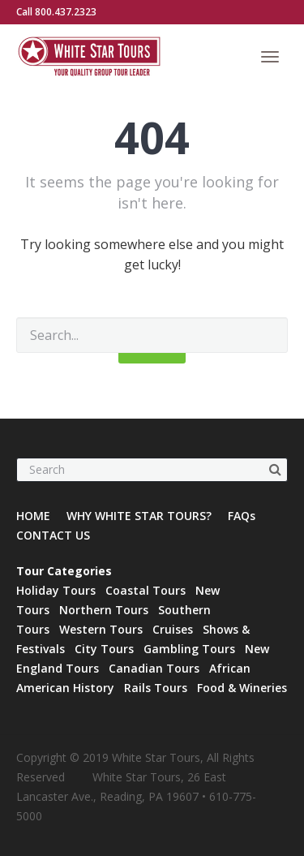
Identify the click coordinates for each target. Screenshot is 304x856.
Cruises (172, 629)
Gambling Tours (189, 648)
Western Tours (101, 629)
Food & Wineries (242, 687)
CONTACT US (53, 535)
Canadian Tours (154, 668)
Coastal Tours (145, 590)
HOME (33, 515)
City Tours (104, 648)
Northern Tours (103, 609)
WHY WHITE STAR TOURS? (139, 515)
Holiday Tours (56, 590)
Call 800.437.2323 (56, 12)
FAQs (241, 515)
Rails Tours (155, 687)
